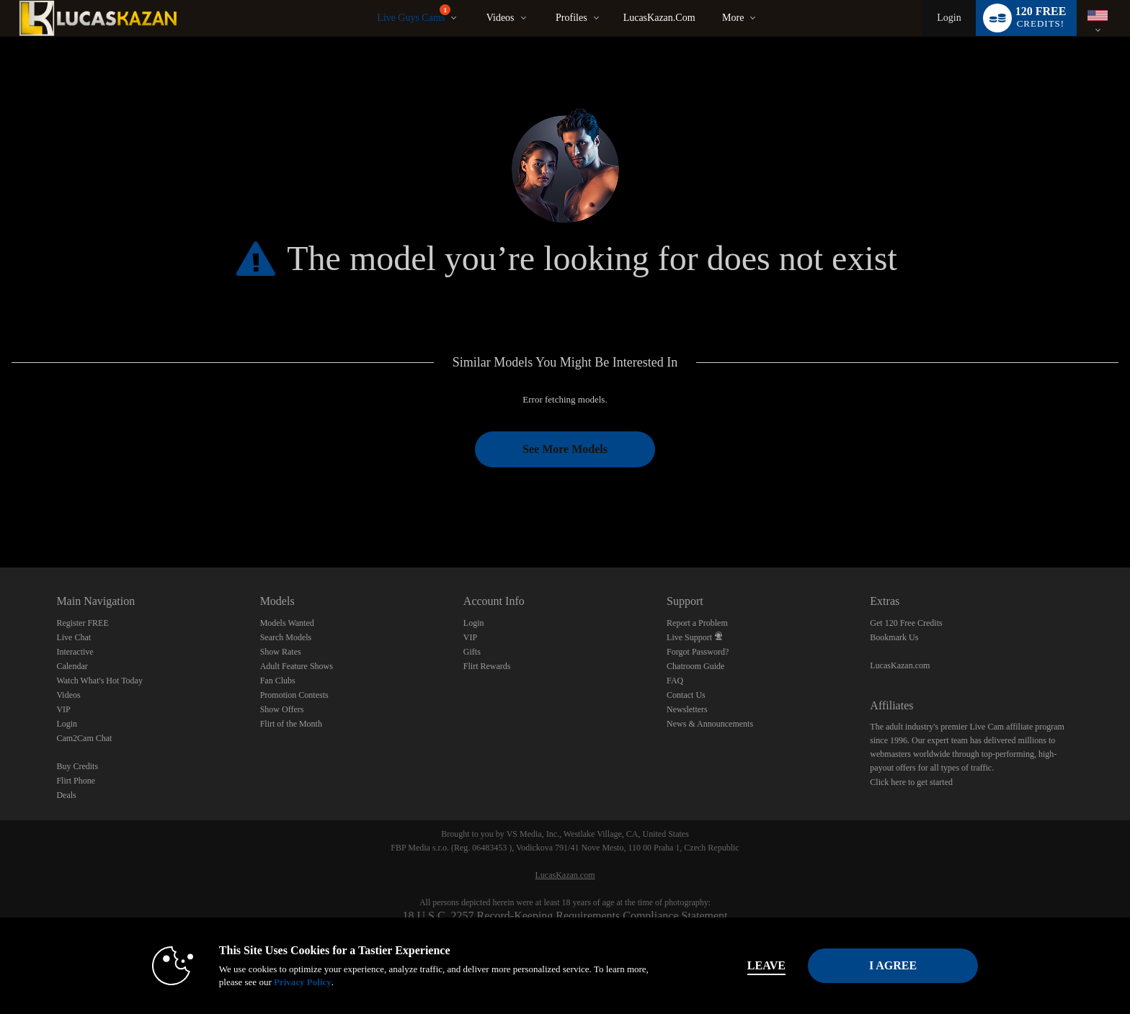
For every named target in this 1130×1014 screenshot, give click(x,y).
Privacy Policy (303, 982)
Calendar (71, 666)
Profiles (571, 17)
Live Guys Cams (413, 13)
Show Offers (282, 709)
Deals (66, 795)
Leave (766, 965)
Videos (500, 17)
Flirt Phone (75, 781)
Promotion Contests (294, 695)
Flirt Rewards (487, 666)
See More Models (565, 449)
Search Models (286, 637)
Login (949, 17)
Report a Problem (697, 623)
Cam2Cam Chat (84, 738)
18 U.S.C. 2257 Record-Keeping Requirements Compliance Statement (564, 916)
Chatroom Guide (695, 666)
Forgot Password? (698, 652)
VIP (63, 709)
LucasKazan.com (659, 17)
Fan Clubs (277, 681)
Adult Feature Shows (296, 666)
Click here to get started (911, 782)
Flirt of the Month (291, 724)
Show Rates (280, 652)
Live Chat (73, 637)
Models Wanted (287, 623)
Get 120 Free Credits (906, 623)
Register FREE (82, 623)
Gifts (472, 652)
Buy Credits (77, 766)
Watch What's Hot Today (99, 681)
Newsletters (687, 709)
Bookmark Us (894, 637)
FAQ (675, 681)
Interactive (74, 652)
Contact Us (686, 695)
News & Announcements (710, 724)
